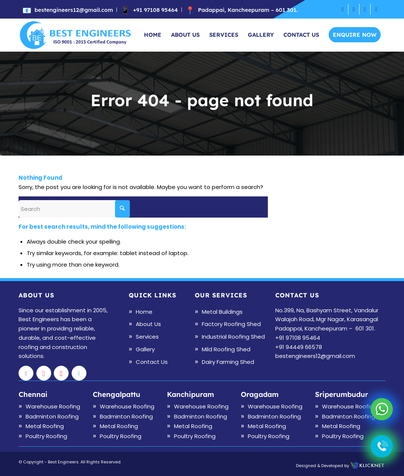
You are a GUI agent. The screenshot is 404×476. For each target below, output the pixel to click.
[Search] (74, 209)
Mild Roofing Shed (226, 349)
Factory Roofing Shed (231, 324)
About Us (148, 324)
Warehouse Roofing (53, 406)
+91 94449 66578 (298, 347)
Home (144, 312)
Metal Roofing (45, 426)
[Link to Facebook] (342, 9)
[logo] (76, 35)
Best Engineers (63, 462)
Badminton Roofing (52, 416)
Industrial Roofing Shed (233, 336)
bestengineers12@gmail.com (74, 9)
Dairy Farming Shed (228, 362)
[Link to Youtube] (364, 9)
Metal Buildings (222, 312)
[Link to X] (376, 9)
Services (147, 336)
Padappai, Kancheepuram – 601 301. (248, 9)
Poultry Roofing (46, 436)
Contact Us (152, 362)
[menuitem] (69, 9)
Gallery (145, 349)
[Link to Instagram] (353, 9)
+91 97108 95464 (155, 9)
